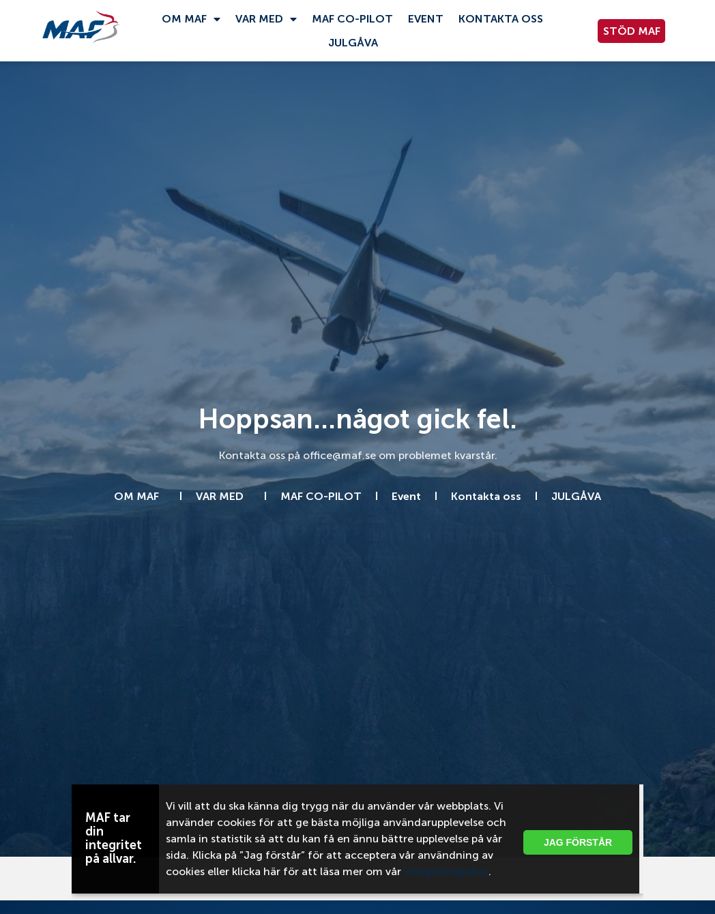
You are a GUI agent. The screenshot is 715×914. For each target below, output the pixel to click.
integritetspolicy (446, 871)
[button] (622, 792)
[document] (357, 457)
